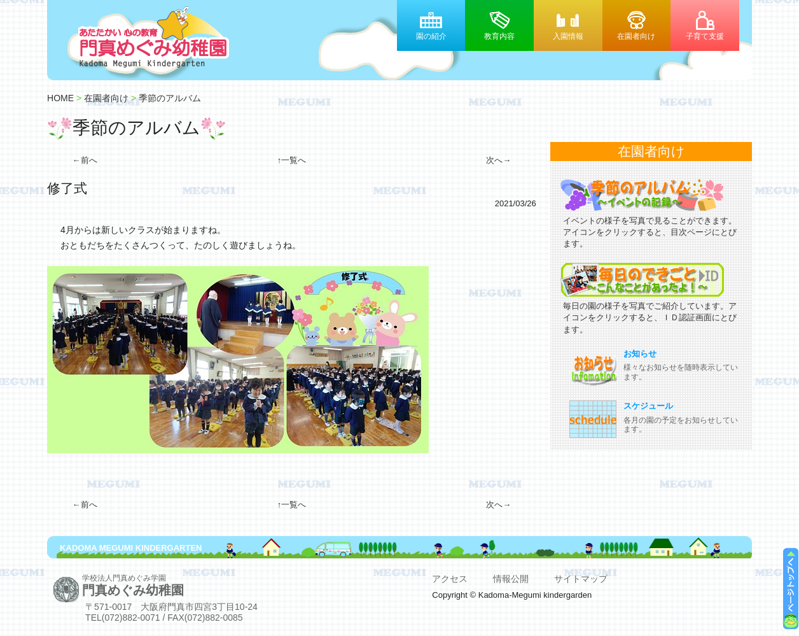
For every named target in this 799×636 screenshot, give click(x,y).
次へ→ (498, 160)
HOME (60, 98)
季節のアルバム (170, 98)
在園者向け (636, 36)
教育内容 (499, 36)
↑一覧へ (292, 160)
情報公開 (511, 579)
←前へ (85, 160)
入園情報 (568, 36)
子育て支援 (705, 36)
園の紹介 (431, 36)
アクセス (450, 579)
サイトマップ (581, 579)
